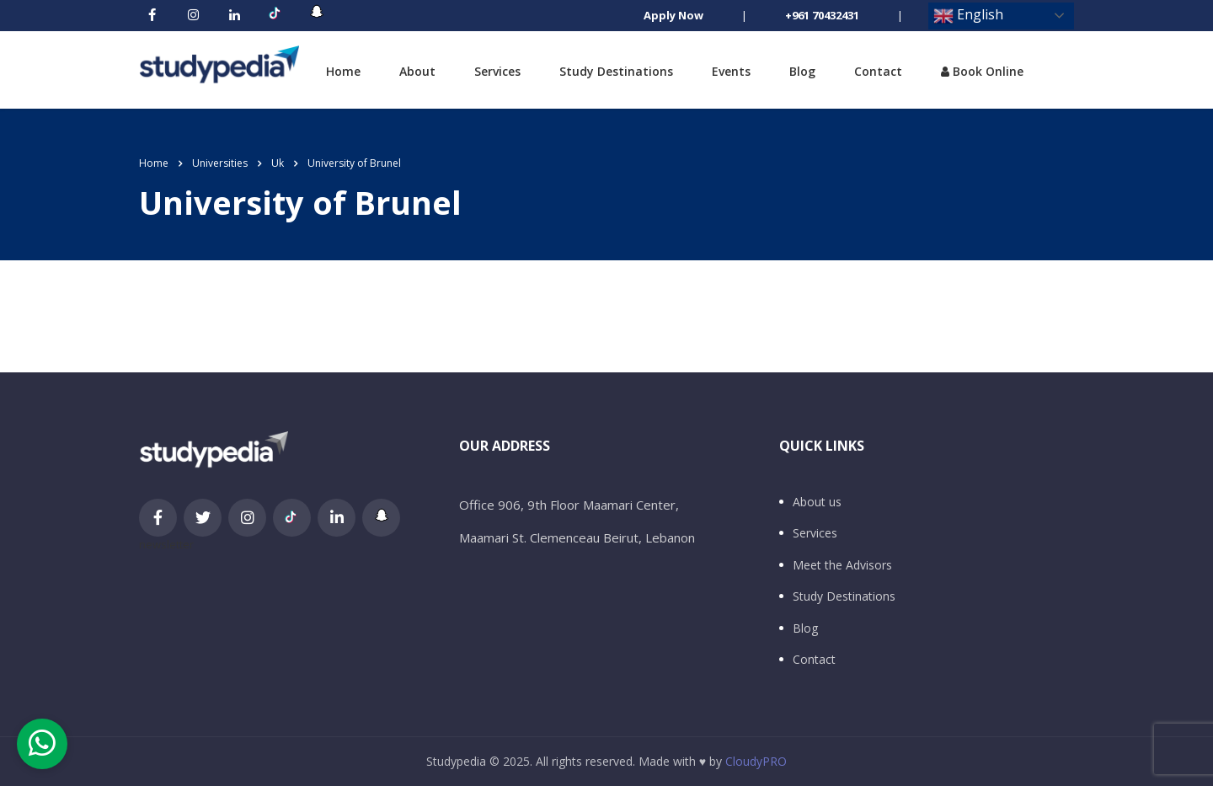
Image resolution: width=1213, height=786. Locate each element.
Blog (802, 71)
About (417, 71)
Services (497, 71)
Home (343, 71)
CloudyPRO (756, 761)
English (968, 15)
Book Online (982, 71)
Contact (878, 71)
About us (817, 502)
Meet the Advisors (842, 565)
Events (731, 71)
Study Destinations (616, 71)
